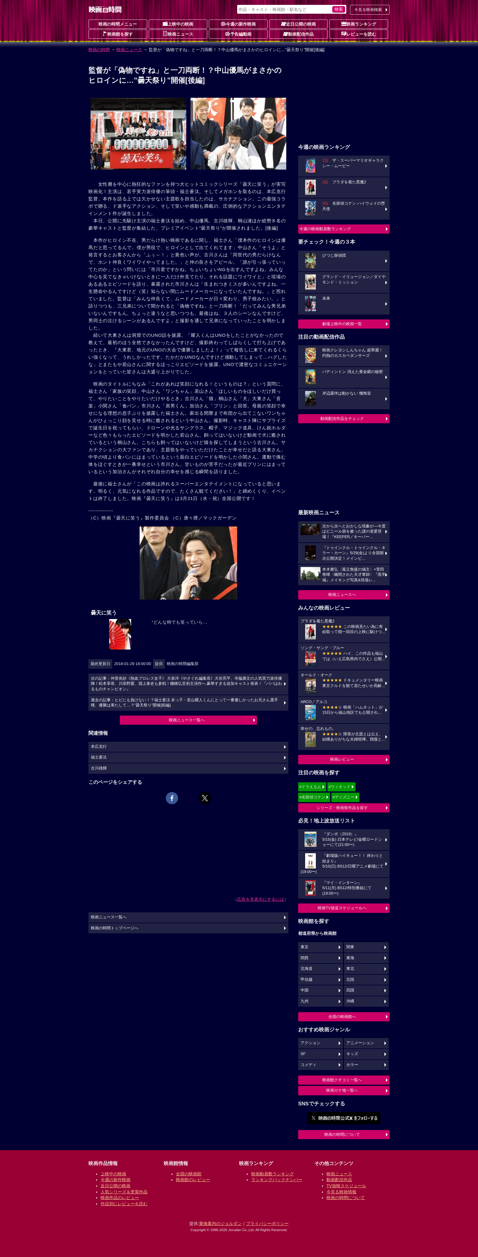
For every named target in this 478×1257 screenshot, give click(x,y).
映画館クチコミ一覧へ (342, 1080)
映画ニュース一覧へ (187, 720)
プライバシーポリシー (267, 1223)
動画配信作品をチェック (342, 418)
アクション (310, 1043)
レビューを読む (358, 34)
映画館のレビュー (193, 1179)
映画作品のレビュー (120, 1197)
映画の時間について (342, 1134)
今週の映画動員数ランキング (325, 229)
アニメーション (360, 1043)
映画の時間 (99, 49)
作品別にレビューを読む (124, 1203)
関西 (305, 958)
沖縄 (350, 1001)
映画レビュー (342, 759)
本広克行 (99, 747)
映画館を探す (117, 34)
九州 (305, 1001)
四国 (350, 990)
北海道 (306, 969)
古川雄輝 (99, 768)
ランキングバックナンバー (276, 1179)
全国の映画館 (189, 1173)
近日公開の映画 (298, 23)
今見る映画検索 (368, 9)
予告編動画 (238, 34)
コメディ (308, 1065)
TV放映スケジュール (346, 1185)
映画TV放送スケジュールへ (342, 908)
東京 (305, 947)
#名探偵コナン (312, 797)
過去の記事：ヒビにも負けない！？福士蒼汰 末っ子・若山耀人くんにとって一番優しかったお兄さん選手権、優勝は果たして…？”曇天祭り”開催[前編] (184, 703)
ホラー (352, 1065)
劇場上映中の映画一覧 (342, 324)
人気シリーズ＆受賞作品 (124, 1191)
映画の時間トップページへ (114, 928)
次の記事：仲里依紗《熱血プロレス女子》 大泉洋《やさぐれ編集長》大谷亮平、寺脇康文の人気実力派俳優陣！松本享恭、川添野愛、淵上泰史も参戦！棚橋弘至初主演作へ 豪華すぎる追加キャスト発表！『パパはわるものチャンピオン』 (186, 683)
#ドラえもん (310, 786)
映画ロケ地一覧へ (342, 1090)
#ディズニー (344, 797)
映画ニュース (178, 34)
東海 (350, 958)
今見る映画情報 (341, 1191)
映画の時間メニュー (117, 24)
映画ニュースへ (342, 594)
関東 (350, 947)
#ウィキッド (340, 786)
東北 (350, 969)
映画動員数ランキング (272, 1173)
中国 (305, 990)
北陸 (350, 979)
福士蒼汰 (99, 757)
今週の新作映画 (238, 23)
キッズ (352, 1054)
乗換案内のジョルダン (220, 1223)
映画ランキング (358, 23)
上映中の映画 (178, 23)
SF (303, 1054)
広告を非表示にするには (260, 899)
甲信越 (306, 979)
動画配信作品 (298, 34)
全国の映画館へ (342, 1016)
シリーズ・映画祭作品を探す (342, 807)
